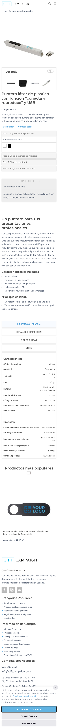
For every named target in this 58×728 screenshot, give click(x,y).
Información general (12, 629)
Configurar (29, 716)
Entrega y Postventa (12, 640)
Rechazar (29, 723)
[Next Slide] (52, 71)
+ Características (24, 126)
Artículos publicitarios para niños (18, 607)
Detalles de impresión (28, 332)
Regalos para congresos (14, 603)
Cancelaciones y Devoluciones (17, 644)
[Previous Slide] (48, 71)
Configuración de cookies (25, 696)
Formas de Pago (11, 647)
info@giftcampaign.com (16, 671)
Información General (29, 324)
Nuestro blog (9, 618)
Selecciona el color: (12, 139)
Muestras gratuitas (12, 651)
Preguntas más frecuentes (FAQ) (18, 655)
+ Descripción (8, 126)
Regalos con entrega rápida (16, 611)
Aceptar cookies (29, 709)
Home (4, 11)
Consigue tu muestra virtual (16, 636)
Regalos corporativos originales (17, 614)
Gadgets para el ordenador (21, 11)
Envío (29, 348)
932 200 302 (9, 666)
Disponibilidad (29, 340)
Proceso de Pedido (12, 633)
